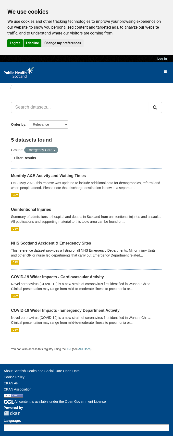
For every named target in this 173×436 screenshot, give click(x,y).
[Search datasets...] (80, 107)
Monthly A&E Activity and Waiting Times (48, 176)
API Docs (84, 349)
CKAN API (12, 383)
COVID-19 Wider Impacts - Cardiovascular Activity (57, 277)
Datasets (23, 87)
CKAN (12, 413)
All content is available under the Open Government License (55, 401)
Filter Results (25, 158)
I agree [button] (15, 43)
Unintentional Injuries (31, 209)
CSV (15, 194)
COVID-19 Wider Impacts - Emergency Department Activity (65, 310)
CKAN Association (18, 389)
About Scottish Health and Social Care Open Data (42, 371)
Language (12, 421)
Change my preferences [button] (62, 43)
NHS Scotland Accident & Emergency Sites (51, 243)
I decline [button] (32, 43)
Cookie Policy (14, 377)
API (68, 349)
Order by (18, 124)
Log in (162, 58)
